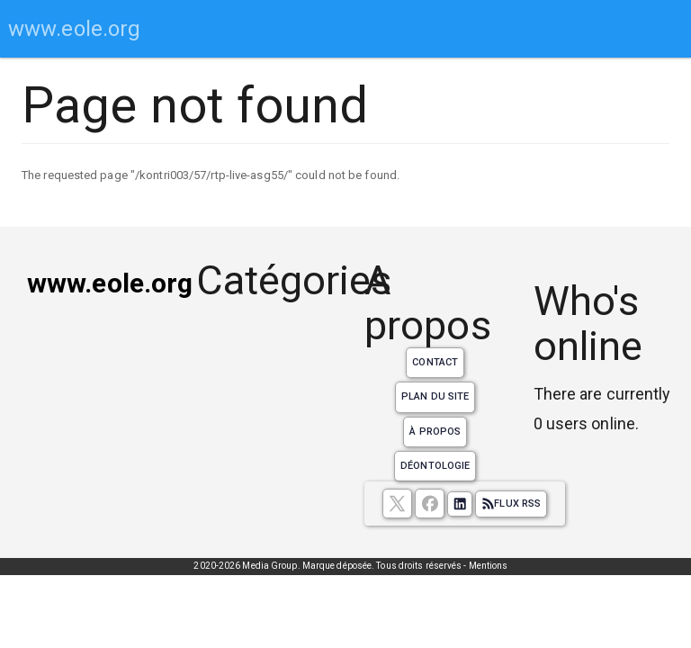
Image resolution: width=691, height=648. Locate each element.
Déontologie (435, 466)
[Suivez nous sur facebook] (429, 503)
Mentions (488, 566)
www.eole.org (74, 28)
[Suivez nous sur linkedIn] (459, 504)
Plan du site (435, 396)
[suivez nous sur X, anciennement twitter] (397, 503)
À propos (435, 431)
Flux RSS (511, 504)
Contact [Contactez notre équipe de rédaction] (435, 362)
